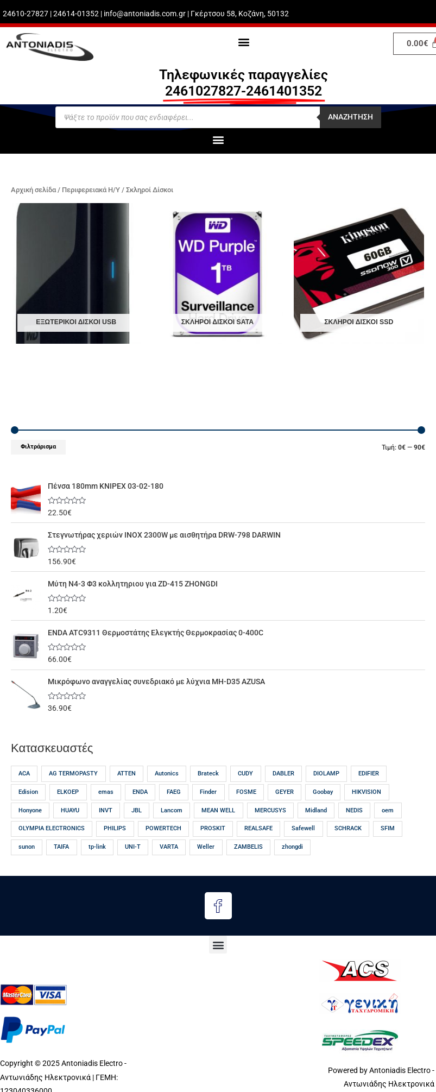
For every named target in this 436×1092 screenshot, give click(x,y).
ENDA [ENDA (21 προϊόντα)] (140, 792)
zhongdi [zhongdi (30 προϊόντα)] (292, 846)
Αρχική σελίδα (33, 190)
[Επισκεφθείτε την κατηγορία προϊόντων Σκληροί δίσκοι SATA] (217, 273)
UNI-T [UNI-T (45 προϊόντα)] (133, 846)
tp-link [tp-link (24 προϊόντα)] (97, 846)
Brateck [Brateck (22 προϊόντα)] (208, 773)
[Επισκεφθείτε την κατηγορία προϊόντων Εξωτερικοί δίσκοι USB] (76, 273)
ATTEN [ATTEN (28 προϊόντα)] (126, 773)
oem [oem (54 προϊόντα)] (388, 810)
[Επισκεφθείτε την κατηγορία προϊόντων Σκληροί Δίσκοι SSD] (359, 273)
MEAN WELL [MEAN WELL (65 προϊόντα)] (218, 810)
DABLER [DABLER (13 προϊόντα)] (283, 773)
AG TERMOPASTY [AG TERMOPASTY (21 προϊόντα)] (73, 773)
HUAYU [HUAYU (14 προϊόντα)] (70, 810)
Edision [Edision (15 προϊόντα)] (28, 792)
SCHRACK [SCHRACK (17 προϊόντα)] (348, 828)
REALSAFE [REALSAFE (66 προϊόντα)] (258, 828)
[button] (243, 42)
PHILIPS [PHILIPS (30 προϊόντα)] (115, 828)
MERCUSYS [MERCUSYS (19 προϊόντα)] (270, 810)
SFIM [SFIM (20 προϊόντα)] (388, 828)
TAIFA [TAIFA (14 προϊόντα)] (61, 846)
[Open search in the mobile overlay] (218, 117)
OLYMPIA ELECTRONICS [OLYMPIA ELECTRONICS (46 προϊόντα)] (51, 828)
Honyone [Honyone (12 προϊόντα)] (30, 810)
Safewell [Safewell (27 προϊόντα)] (303, 828)
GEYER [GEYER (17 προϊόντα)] (284, 792)
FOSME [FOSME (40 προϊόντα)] (246, 792)
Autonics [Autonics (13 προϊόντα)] (167, 773)
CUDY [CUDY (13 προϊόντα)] (245, 773)
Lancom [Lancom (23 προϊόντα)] (171, 810)
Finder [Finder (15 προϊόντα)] (208, 792)
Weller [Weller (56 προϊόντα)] (205, 846)
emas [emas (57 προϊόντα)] (105, 792)
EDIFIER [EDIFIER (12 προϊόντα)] (368, 773)
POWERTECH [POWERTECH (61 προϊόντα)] (163, 828)
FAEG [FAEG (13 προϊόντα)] (174, 792)
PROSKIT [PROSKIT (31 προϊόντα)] (212, 828)
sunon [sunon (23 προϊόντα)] (26, 846)
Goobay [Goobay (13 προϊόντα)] (323, 792)
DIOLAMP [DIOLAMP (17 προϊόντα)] (326, 773)
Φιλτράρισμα (38, 446)
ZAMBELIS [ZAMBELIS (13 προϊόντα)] (248, 846)
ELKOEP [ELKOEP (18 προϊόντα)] (68, 792)
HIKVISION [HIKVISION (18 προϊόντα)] (366, 792)
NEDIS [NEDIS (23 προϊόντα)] (354, 810)
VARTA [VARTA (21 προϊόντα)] (169, 846)
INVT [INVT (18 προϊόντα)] (105, 810)
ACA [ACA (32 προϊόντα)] (24, 773)
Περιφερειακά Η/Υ (91, 190)
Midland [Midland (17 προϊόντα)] (316, 810)
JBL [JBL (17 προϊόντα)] (136, 810)
